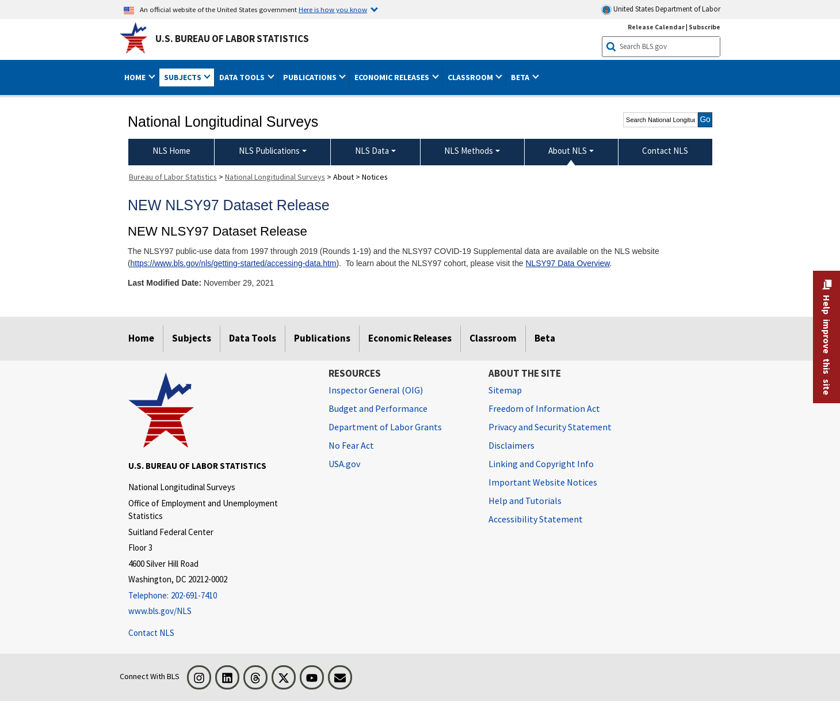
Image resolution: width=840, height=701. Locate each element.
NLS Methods (468, 150)
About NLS (567, 150)
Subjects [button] (183, 77)
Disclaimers (511, 445)
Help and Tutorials (525, 500)
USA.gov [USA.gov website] (344, 463)
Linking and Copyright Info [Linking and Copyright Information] (541, 463)
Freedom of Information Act (544, 408)
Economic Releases (410, 338)
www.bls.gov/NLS (160, 610)
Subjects (191, 338)
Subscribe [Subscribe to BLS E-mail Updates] (704, 26)
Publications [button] (310, 77)
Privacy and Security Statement (550, 427)
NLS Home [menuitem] (171, 150)
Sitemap (505, 390)
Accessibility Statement (535, 519)
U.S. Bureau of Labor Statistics (232, 38)
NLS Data (372, 150)
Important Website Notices (542, 482)
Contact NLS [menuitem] (665, 150)
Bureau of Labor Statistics (173, 177)
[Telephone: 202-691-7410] (219, 596)
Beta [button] (521, 77)
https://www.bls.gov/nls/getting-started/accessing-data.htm (234, 263)
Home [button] (135, 77)
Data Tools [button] (242, 77)
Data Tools (252, 338)
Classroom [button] (471, 77)
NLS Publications (269, 150)
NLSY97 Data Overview (567, 263)
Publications (322, 338)
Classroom (493, 338)
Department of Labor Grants (385, 427)
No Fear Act (351, 445)
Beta (544, 338)
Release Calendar (656, 26)
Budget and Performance (378, 408)
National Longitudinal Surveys (275, 177)
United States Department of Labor (660, 9)
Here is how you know (333, 9)
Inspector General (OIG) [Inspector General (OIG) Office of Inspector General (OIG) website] (376, 390)
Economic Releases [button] (392, 77)
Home (141, 338)
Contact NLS (151, 632)
